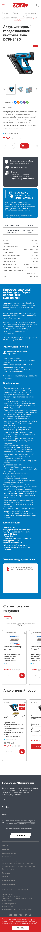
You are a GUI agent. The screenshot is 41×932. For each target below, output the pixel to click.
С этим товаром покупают (12, 232)
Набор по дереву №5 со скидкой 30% (14, 716)
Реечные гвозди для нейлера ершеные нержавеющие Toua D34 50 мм (13, 648)
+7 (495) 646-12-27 (8, 907)
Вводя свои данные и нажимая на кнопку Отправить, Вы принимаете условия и (20, 822)
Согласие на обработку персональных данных (18, 866)
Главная (5, 13)
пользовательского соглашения (27, 823)
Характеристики (11, 226)
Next (37, 89)
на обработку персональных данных (22, 828)
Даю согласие (19, 828)
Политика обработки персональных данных (17, 863)
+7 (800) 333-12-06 (9, 910)
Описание (29, 226)
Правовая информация (10, 861)
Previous (4, 89)
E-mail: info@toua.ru (9, 904)
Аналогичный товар (29, 232)
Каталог (16, 13)
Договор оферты (8, 869)
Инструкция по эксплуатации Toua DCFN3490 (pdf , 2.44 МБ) (22, 568)
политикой (32, 923)
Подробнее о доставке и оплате (22, 179)
